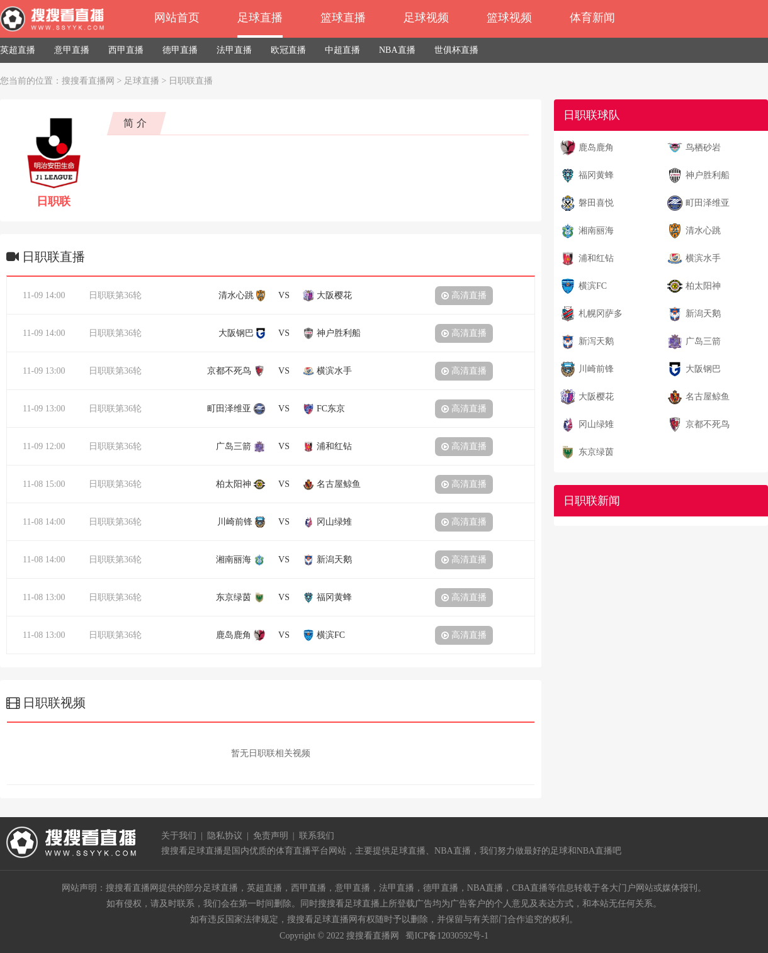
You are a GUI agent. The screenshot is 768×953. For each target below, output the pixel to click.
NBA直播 (397, 50)
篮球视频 (509, 17)
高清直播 (464, 295)
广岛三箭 (703, 341)
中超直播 (342, 50)
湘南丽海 (596, 230)
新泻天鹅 (596, 341)
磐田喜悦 (596, 203)
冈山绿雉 (596, 424)
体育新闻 (592, 17)
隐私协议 (224, 835)
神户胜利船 (708, 175)
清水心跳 (703, 230)
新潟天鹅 (703, 313)
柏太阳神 (703, 286)
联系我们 (316, 835)
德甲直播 (180, 50)
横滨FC (593, 286)
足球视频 (426, 17)
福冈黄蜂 (596, 175)
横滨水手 (703, 258)
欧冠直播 (288, 50)
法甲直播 (234, 50)
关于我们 (178, 835)
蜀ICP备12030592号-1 (446, 935)
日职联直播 (191, 81)
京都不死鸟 (708, 424)
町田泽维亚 (708, 203)
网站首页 (177, 17)
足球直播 (260, 17)
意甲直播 (71, 50)
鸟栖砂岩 (703, 147)
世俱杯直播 (456, 50)
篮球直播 (343, 17)
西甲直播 (126, 50)
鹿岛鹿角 (596, 147)
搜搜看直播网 (88, 81)
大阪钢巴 (703, 369)
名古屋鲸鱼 (708, 396)
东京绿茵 (596, 452)
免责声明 (270, 835)
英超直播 (17, 50)
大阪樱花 (596, 396)
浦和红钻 (596, 258)
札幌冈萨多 (601, 313)
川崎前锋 (596, 369)
